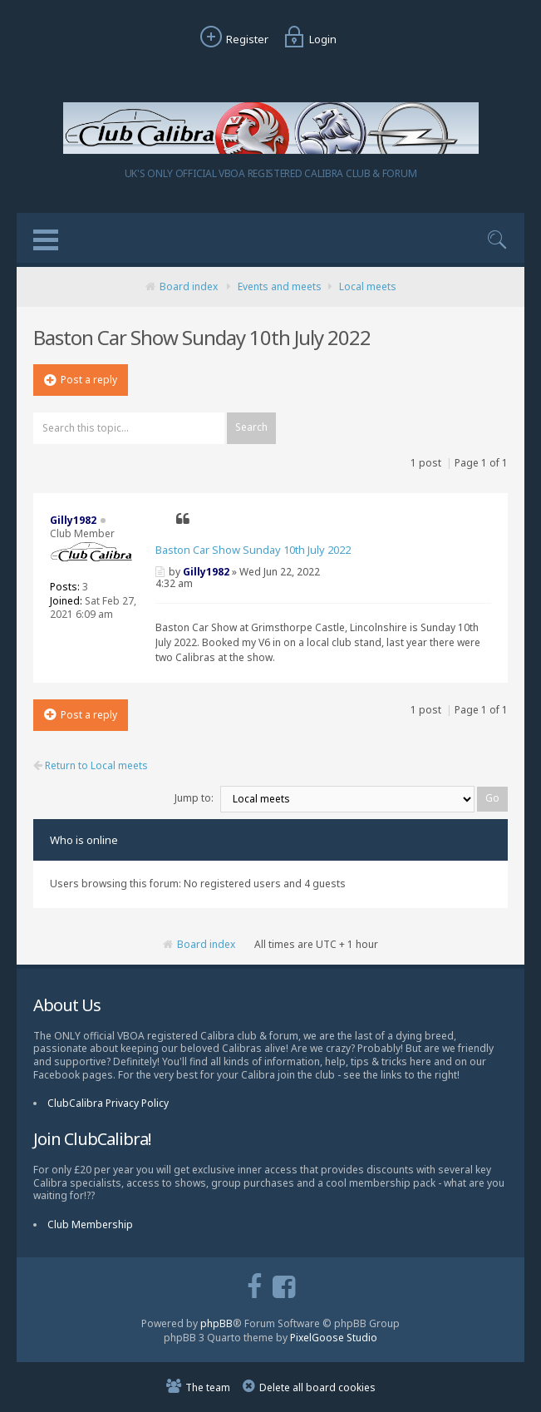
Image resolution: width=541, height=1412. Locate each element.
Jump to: (194, 798)
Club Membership (90, 1224)
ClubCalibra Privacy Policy (108, 1103)
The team (207, 1387)
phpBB (216, 1323)
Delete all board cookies (317, 1387)
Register (232, 39)
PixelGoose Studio (333, 1338)
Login (308, 39)
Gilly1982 (206, 572)
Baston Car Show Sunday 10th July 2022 (253, 549)
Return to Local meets (90, 766)
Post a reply (80, 380)
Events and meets (280, 286)
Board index (189, 286)
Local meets (367, 286)
